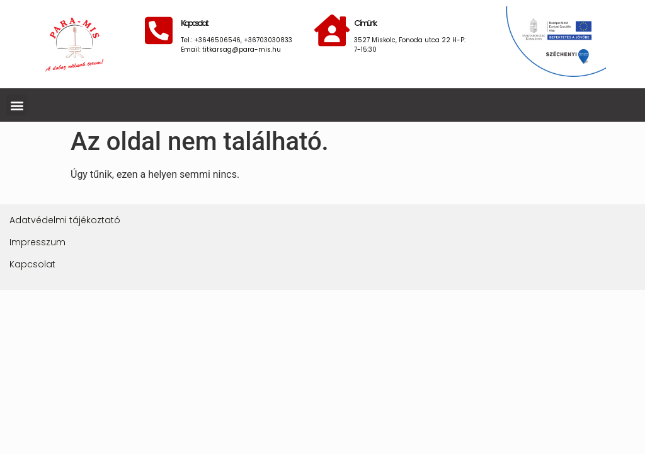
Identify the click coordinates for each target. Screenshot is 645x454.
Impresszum (37, 242)
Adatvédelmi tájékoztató (64, 220)
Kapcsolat (32, 264)
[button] (16, 105)
